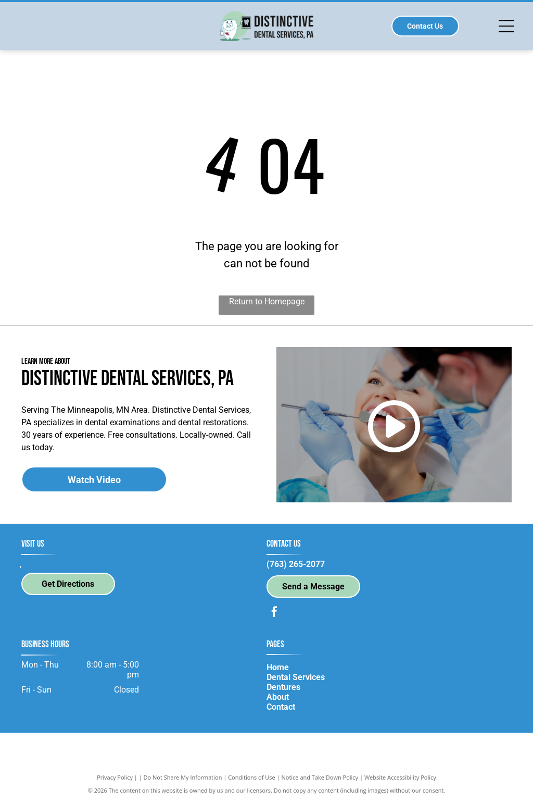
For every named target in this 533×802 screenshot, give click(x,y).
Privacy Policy (115, 777)
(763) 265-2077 (295, 564)
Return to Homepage (266, 301)
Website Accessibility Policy (400, 777)
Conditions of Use (251, 777)
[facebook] (274, 613)
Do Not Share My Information (183, 777)
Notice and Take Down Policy (320, 777)
